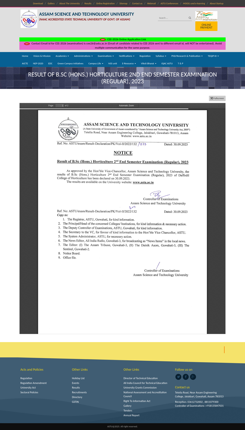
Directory (77, 397)
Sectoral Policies (29, 392)
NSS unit (112, 63)
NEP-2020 (38, 63)
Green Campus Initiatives (70, 63)
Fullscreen (217, 98)
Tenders (128, 410)
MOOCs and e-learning (194, 3)
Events (75, 383)
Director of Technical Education (141, 378)
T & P (180, 63)
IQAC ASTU (167, 63)
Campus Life (95, 63)
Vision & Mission (42, 55)
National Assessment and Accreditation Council (145, 394)
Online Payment (206, 26)
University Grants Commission (140, 387)
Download (38, 3)
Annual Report (132, 415)
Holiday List (78, 378)
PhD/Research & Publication (187, 55)
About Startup (216, 3)
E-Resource (129, 63)
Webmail (151, 3)
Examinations (106, 55)
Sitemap (123, 3)
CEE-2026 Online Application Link (122, 39)
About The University (69, 3)
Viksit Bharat (148, 63)
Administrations (83, 55)
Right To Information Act (137, 401)
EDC (50, 63)
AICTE (25, 63)
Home (25, 55)
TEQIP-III (213, 55)
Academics (62, 55)
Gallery (51, 3)
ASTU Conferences (169, 3)
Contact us (137, 3)
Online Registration (105, 3)
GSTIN (75, 401)
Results (88, 3)
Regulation (145, 55)
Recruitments (79, 392)
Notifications (126, 55)
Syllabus (161, 55)
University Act (28, 387)
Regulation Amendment (33, 383)
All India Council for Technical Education (145, 383)
